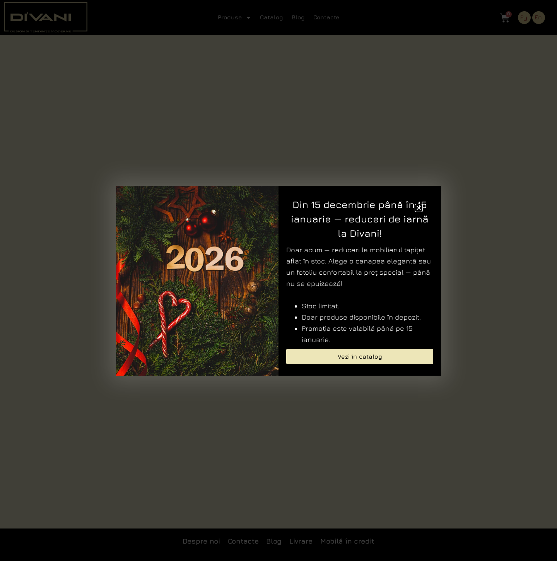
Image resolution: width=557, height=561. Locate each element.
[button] (419, 208)
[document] (278, 280)
